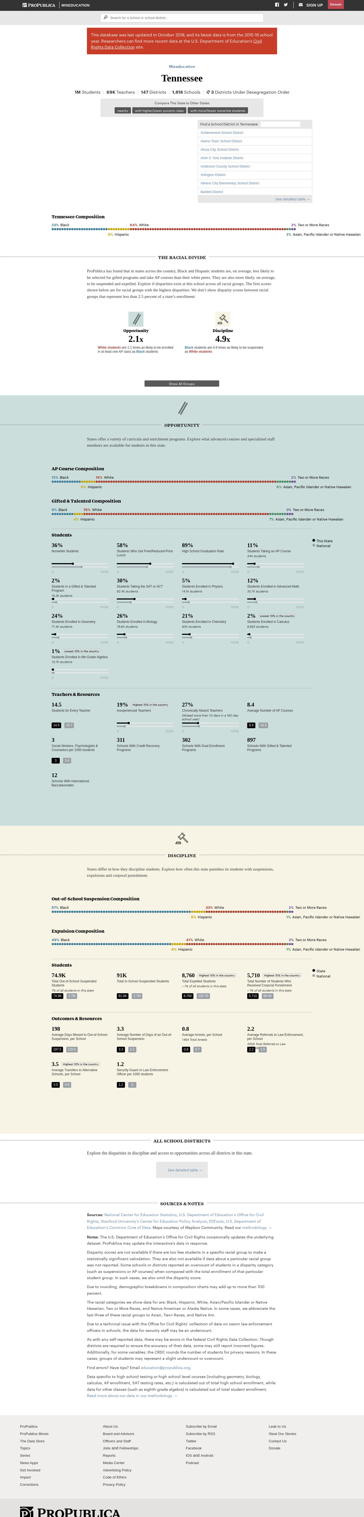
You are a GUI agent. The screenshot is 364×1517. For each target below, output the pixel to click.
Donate (335, 5)
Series (25, 1441)
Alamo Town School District (221, 142)
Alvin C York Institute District (222, 159)
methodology (254, 1213)
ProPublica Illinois (35, 1419)
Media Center (115, 1448)
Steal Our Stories (284, 1419)
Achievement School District (222, 134)
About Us (111, 1412)
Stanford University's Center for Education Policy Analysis (154, 1206)
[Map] (122, 157)
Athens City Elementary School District (230, 185)
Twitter (191, 1426)
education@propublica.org (165, 1353)
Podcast (193, 1448)
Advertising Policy (118, 1455)
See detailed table (290, 200)
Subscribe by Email (203, 1412)
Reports (110, 1441)
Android (208, 1441)
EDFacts (216, 1206)
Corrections (30, 1470)
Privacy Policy (115, 1470)
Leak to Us (278, 1412)
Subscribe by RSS (202, 1419)
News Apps (30, 1448)
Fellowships (130, 1434)
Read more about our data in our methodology (129, 1381)
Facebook (194, 1434)
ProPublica (29, 1412)
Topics (25, 1434)
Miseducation (76, 5)
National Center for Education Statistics (140, 1200)
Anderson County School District (225, 168)
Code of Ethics (116, 1463)
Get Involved (31, 1455)
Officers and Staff (118, 1426)
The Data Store (33, 1426)
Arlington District (213, 176)
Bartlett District (212, 193)
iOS (189, 1441)
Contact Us (278, 1426)
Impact (26, 1463)
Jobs (107, 1434)
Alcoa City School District (220, 151)
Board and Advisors (120, 1419)
